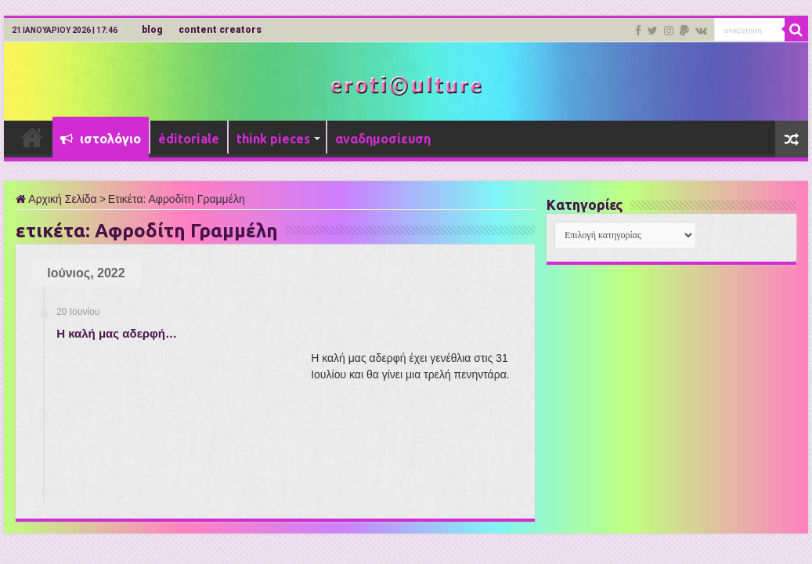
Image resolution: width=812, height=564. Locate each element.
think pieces (273, 139)
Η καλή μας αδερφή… (116, 333)
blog (152, 29)
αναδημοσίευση (383, 139)
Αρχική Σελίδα (56, 199)
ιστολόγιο (100, 139)
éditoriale (188, 139)
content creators (220, 29)
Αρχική (32, 137)
